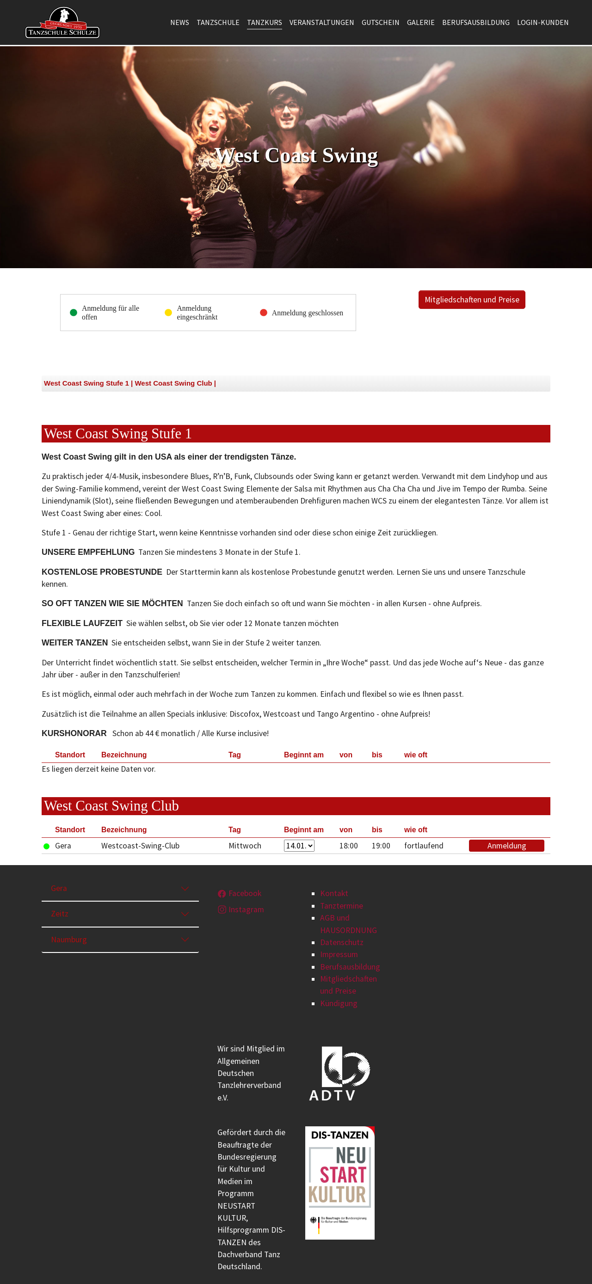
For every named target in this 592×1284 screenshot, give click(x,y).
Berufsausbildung (350, 967)
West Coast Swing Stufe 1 (86, 383)
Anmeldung (506, 846)
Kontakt (334, 893)
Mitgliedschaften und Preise (472, 300)
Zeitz (59, 914)
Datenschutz (342, 942)
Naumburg (69, 939)
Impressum (339, 954)
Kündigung (339, 1003)
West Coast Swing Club (173, 383)
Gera (59, 888)
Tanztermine (341, 906)
